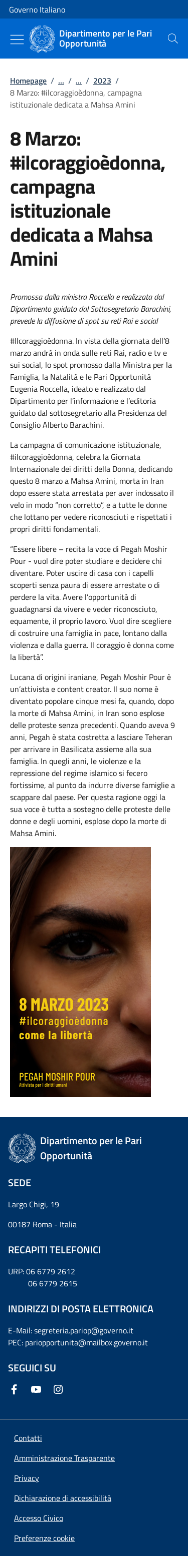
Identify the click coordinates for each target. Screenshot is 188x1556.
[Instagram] (60, 1389)
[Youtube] (38, 1389)
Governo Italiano (37, 10)
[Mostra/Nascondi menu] (17, 40)
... (61, 81)
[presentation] (173, 39)
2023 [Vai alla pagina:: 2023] (102, 81)
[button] (44, 1538)
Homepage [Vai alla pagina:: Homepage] (28, 81)
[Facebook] (16, 1389)
